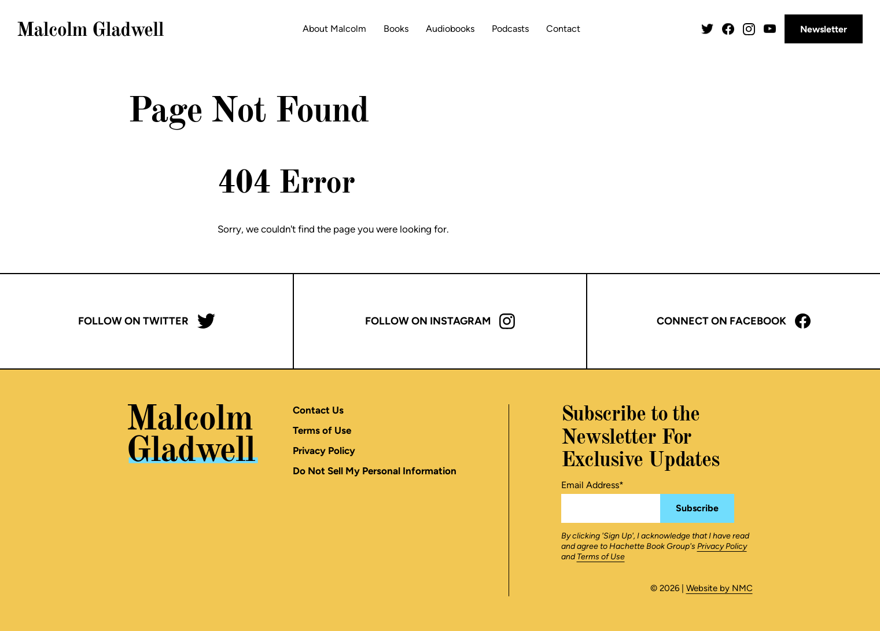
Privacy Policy (324, 450)
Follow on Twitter (146, 321)
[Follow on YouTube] (770, 28)
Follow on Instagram (440, 321)
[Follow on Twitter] (707, 29)
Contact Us (318, 410)
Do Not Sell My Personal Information (374, 471)
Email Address (592, 484)
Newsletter (823, 29)
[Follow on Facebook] (728, 29)
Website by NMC (719, 588)
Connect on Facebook (734, 321)
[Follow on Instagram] (749, 29)
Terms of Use (322, 430)
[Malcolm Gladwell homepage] (90, 29)
